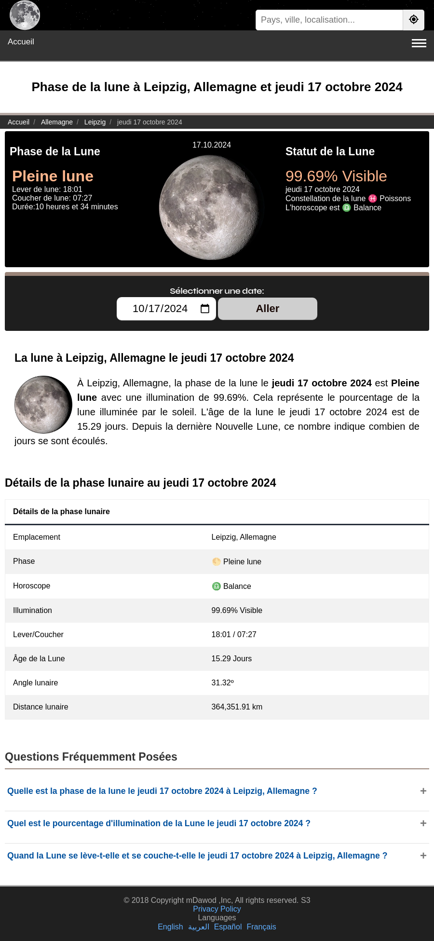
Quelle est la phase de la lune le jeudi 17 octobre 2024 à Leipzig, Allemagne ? (162, 791)
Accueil (21, 41)
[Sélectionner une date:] (166, 308)
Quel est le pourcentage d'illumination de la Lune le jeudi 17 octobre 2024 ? (159, 823)
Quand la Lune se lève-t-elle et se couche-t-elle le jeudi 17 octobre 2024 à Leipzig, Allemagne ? (197, 855)
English (170, 927)
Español (228, 927)
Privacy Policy (217, 909)
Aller (267, 308)
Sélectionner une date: (217, 291)
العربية (198, 927)
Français (261, 927)
